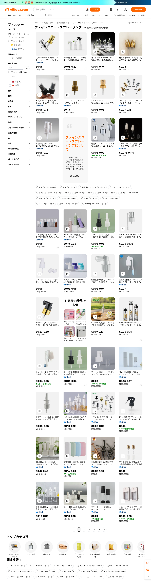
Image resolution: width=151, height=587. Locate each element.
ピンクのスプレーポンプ (39, 566)
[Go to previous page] (74, 529)
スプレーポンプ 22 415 (88, 571)
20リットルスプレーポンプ (117, 566)
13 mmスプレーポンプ (45, 204)
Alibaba (37, 23)
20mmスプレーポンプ (63, 566)
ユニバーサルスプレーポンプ (19, 577)
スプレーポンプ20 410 (129, 193)
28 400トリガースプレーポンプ (94, 204)
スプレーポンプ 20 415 (66, 577)
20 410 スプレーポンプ (83, 193)
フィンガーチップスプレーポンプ (89, 566)
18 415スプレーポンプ (43, 577)
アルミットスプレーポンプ (120, 187)
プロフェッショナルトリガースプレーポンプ (52, 193)
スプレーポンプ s (67, 571)
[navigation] (19, 276)
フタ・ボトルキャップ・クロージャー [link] (88, 23)
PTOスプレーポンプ (89, 198)
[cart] (119, 10)
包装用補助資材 (63, 23)
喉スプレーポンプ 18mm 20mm (113, 571)
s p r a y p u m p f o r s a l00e (91, 577)
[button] (87, 9)
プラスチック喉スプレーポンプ (20, 571)
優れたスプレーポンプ (45, 198)
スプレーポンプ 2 (115, 577)
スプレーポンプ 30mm (46, 571)
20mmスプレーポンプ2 (68, 204)
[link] (147, 563)
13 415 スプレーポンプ (111, 198)
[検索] (95, 10)
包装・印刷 (48, 23)
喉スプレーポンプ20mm (46, 187)
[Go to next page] (104, 529)
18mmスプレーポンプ (17, 566)
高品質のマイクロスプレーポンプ (92, 187)
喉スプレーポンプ (67, 187)
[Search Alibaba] (60, 9)
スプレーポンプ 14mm (68, 198)
